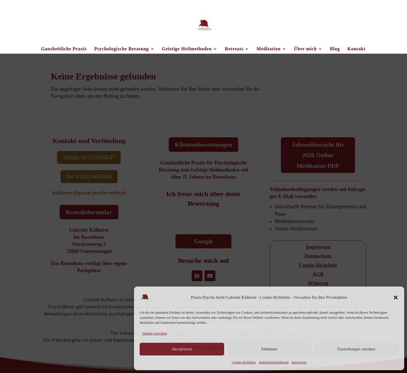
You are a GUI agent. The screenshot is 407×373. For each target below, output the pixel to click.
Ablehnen (269, 349)
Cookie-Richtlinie (244, 362)
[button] (396, 297)
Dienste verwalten (154, 333)
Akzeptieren (182, 349)
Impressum (298, 362)
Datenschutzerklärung (274, 362)
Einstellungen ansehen (356, 349)
